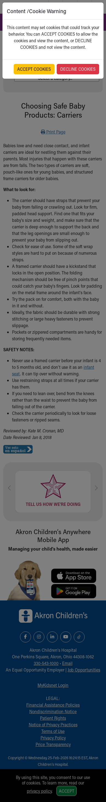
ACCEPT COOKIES (34, 69)
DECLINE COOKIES (78, 69)
